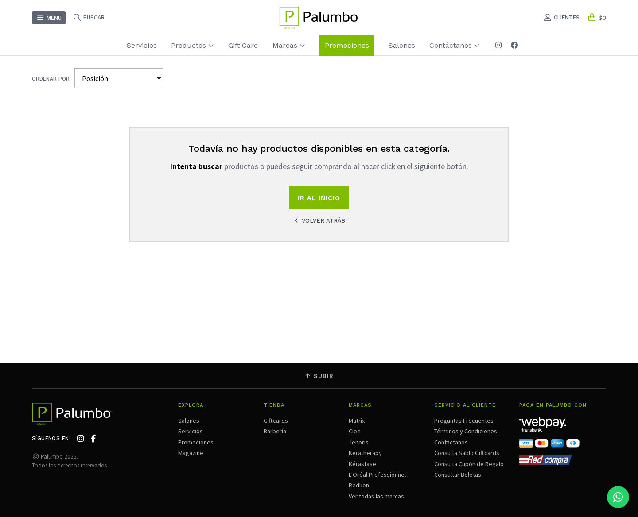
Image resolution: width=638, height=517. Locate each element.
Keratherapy (365, 453)
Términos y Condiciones (465, 431)
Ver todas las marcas (376, 496)
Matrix (357, 420)
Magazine (190, 453)
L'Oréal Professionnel (377, 474)
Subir (319, 376)
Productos (192, 45)
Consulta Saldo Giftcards (466, 453)
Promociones (347, 45)
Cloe (355, 431)
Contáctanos (454, 45)
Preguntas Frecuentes (464, 420)
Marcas (288, 45)
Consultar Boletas (457, 474)
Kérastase (362, 464)
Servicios (142, 45)
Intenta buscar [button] (196, 166)
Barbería (275, 431)
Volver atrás (319, 220)
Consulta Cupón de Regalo (469, 464)
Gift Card (243, 45)
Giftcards (276, 420)
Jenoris (359, 442)
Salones (402, 45)
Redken (359, 485)
